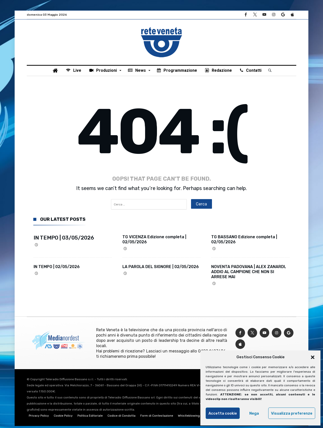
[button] (312, 357)
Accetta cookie (222, 413)
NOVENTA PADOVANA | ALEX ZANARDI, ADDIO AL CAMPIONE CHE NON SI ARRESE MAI (248, 273)
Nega (254, 413)
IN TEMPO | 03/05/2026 (64, 239)
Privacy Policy (39, 417)
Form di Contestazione (156, 417)
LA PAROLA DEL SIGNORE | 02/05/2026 (160, 268)
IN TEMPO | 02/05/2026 (57, 268)
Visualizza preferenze (291, 413)
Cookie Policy (63, 417)
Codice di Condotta (121, 417)
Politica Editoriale (90, 417)
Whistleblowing (189, 417)
